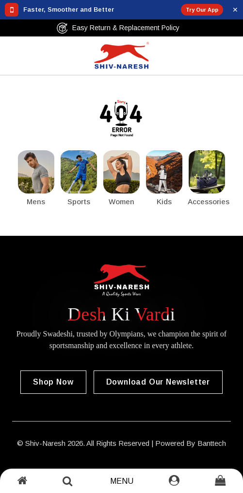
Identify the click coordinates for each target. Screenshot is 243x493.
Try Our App (202, 10)
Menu (121, 481)
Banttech (211, 443)
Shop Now (53, 382)
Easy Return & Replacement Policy (117, 28)
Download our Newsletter (158, 382)
